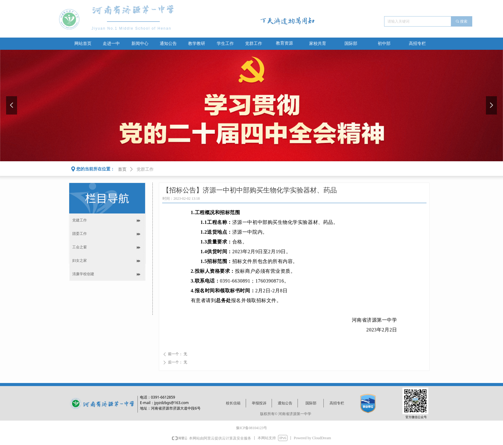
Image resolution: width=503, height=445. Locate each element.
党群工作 (145, 169)
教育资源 (284, 43)
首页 (122, 169)
